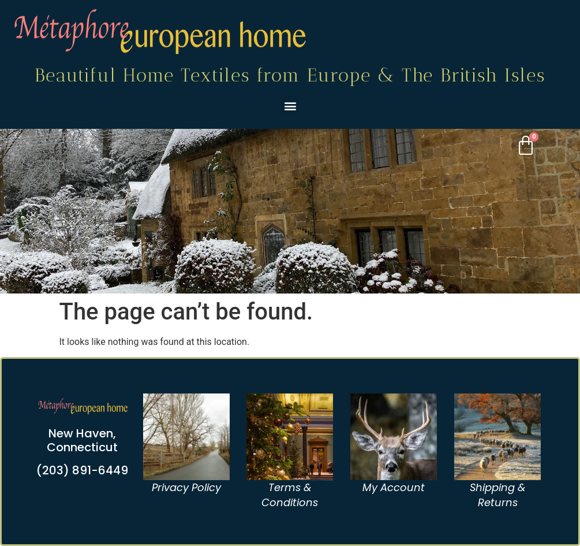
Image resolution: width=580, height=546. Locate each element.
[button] (290, 105)
